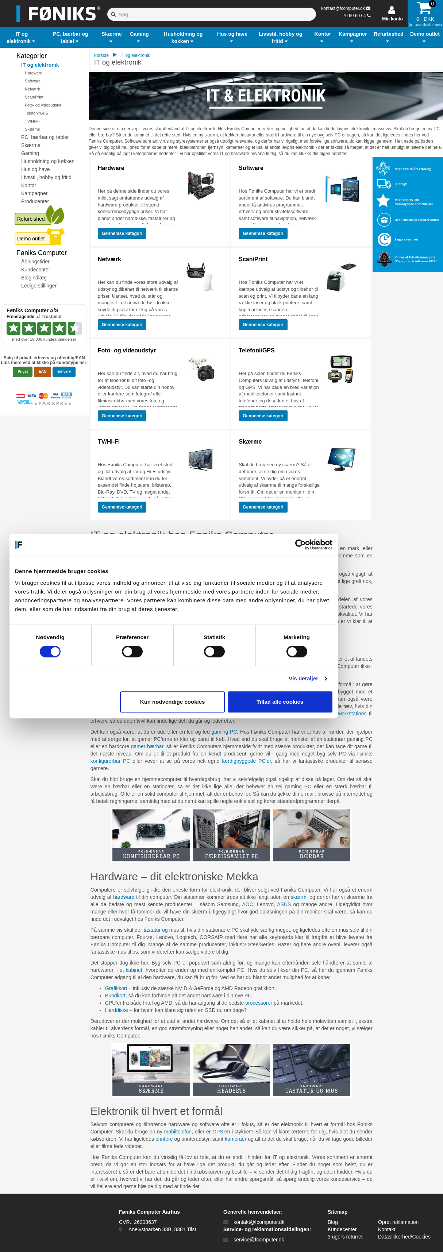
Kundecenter (35, 270)
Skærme (32, 129)
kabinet (134, 970)
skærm (299, 897)
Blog (333, 1222)
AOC (247, 904)
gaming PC (224, 732)
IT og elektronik (40, 65)
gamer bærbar (147, 746)
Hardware (33, 73)
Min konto (392, 19)
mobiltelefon (178, 1132)
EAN (42, 372)
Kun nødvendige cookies (220, 702)
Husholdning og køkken (47, 161)
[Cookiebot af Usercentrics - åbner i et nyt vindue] (348, 544)
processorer (258, 1003)
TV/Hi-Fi (32, 121)
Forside (101, 55)
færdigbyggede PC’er (246, 761)
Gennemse (122, 233)
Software (33, 81)
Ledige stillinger (39, 286)
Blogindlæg (34, 278)
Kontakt (386, 1229)
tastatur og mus (161, 930)
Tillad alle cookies (327, 702)
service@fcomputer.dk (259, 1240)
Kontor (28, 185)
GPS (217, 1132)
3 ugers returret (345, 1237)
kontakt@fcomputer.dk (343, 8)
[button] (21, 37)
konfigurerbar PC (110, 761)
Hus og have (35, 169)
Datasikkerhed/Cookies (404, 1237)
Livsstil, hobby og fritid (46, 177)
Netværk (32, 89)
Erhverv (64, 372)
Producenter (35, 201)
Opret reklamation (398, 1222)
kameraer (235, 1139)
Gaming (30, 153)
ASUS (284, 904)
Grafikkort (116, 988)
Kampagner (34, 193)
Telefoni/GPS (36, 113)
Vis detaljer (351, 678)
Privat (23, 372)
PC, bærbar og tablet (45, 137)
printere (164, 1139)
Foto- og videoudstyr (43, 105)
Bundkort (115, 995)
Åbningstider (35, 261)
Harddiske (116, 1010)
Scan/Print (34, 97)
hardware (123, 897)
